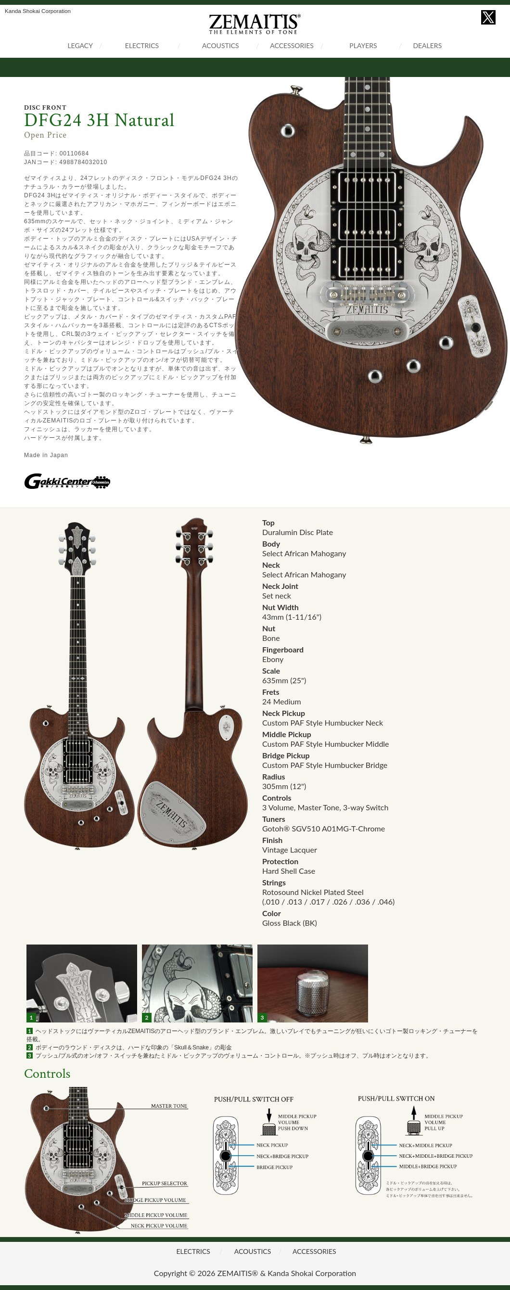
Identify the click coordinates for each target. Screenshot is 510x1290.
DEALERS (427, 45)
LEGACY (80, 45)
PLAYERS (363, 45)
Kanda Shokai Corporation (312, 1272)
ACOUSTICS (220, 45)
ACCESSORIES (292, 45)
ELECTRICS (142, 45)
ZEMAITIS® (237, 1272)
